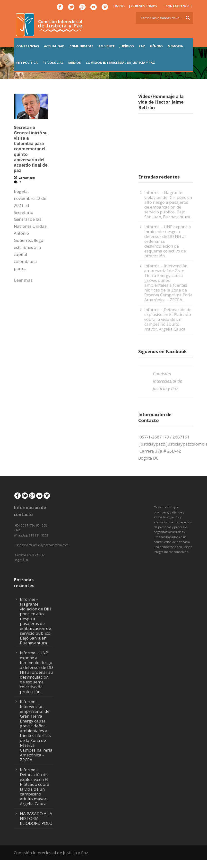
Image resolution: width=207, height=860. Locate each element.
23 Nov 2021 (27, 177)
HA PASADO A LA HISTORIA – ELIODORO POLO (36, 818)
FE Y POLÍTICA (27, 62)
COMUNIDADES (81, 46)
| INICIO (118, 6)
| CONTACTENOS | (177, 6)
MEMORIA (175, 46)
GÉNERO (156, 46)
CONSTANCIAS (27, 46)
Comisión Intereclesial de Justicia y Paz (167, 381)
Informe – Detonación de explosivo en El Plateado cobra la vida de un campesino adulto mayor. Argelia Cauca (167, 319)
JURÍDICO (127, 46)
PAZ (142, 46)
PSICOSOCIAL (53, 62)
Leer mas (23, 280)
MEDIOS (74, 62)
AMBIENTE (106, 46)
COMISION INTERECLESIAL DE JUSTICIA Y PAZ (120, 62)
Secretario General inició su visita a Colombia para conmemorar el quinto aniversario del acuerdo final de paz (31, 149)
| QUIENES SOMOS (143, 6)
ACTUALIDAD (54, 46)
